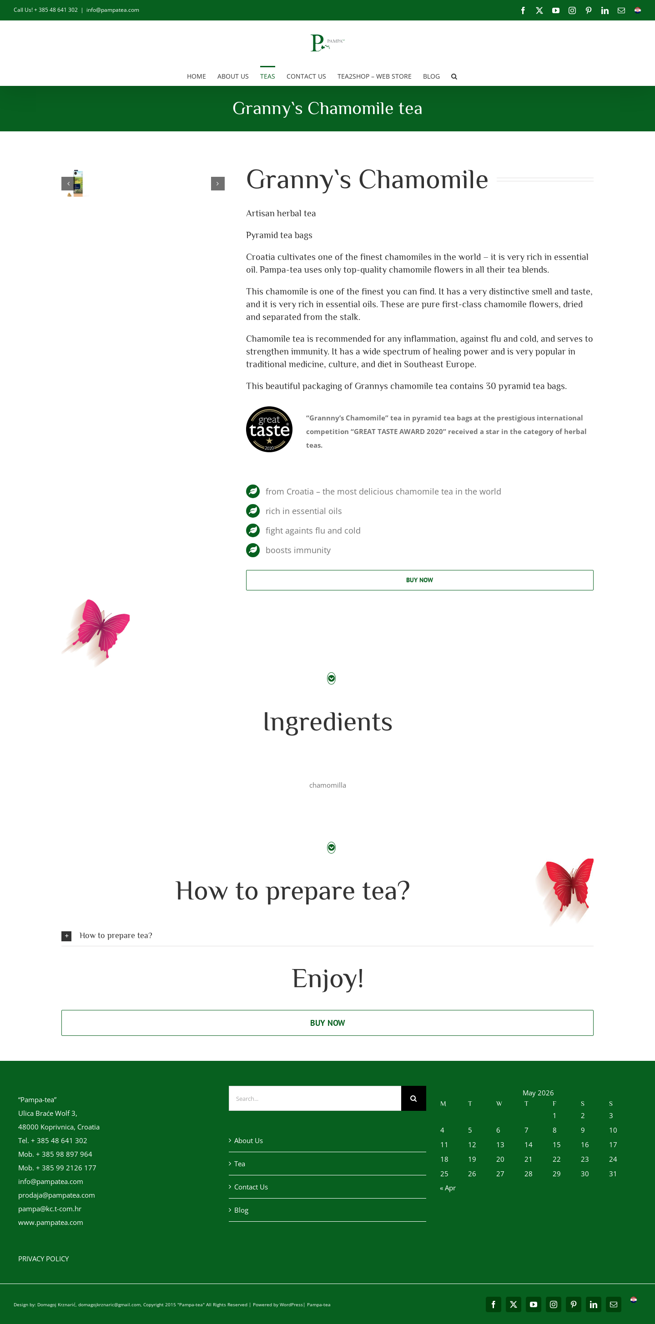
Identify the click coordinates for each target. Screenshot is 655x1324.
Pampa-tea (319, 1304)
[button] (454, 75)
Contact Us (251, 1186)
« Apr (448, 1187)
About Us (248, 1140)
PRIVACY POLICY (43, 1258)
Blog (241, 1209)
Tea (239, 1163)
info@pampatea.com (112, 10)
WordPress (291, 1304)
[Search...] (315, 1098)
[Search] (413, 1098)
